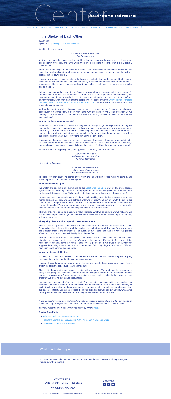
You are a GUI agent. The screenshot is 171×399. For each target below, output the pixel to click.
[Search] (143, 28)
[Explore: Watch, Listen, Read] (54, 27)
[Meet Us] (32, 27)
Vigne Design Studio (115, 393)
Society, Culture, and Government (67, 43)
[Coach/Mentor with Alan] (113, 27)
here (96, 308)
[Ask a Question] (133, 27)
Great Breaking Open (96, 188)
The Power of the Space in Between (59, 323)
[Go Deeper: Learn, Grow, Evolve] (85, 27)
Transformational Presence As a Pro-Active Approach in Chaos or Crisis (76, 320)
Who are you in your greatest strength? (61, 316)
